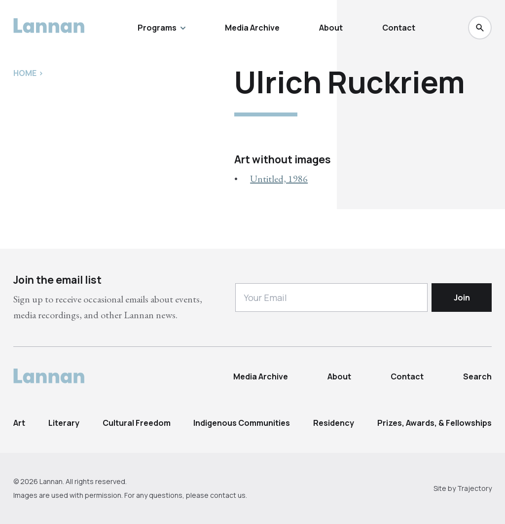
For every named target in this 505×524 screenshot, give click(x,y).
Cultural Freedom (137, 422)
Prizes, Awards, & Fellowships (434, 422)
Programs (161, 27)
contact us (228, 495)
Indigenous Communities (241, 422)
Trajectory (474, 488)
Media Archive (252, 27)
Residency (333, 422)
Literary (63, 422)
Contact (398, 27)
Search (477, 376)
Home (24, 73)
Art (19, 422)
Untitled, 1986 (279, 178)
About (331, 27)
